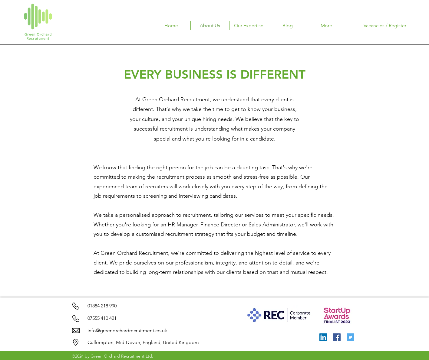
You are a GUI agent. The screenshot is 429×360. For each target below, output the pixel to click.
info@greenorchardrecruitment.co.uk (127, 330)
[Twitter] (350, 337)
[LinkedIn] (323, 337)
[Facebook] (337, 337)
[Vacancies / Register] (385, 25)
